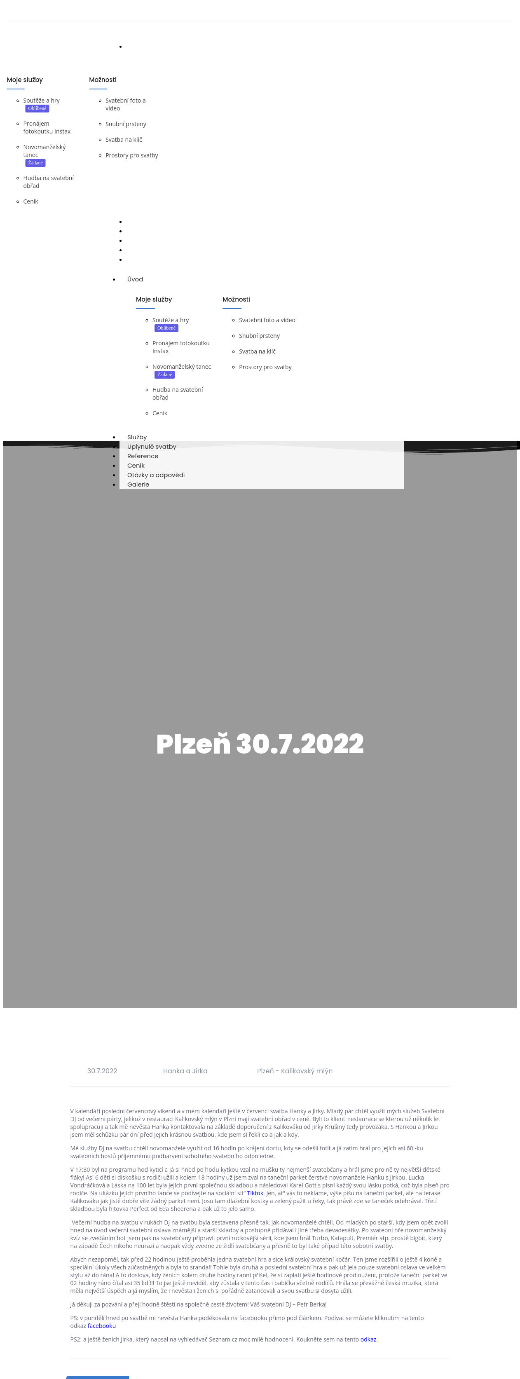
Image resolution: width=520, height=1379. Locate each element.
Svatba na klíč (123, 139)
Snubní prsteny (125, 124)
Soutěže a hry (41, 100)
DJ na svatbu (56, 265)
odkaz (369, 1339)
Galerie (138, 484)
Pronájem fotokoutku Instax (47, 127)
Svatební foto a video (267, 320)
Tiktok (255, 1193)
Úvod (143, 279)
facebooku (102, 1326)
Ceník (30, 201)
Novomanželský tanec (181, 366)
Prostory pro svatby (131, 155)
